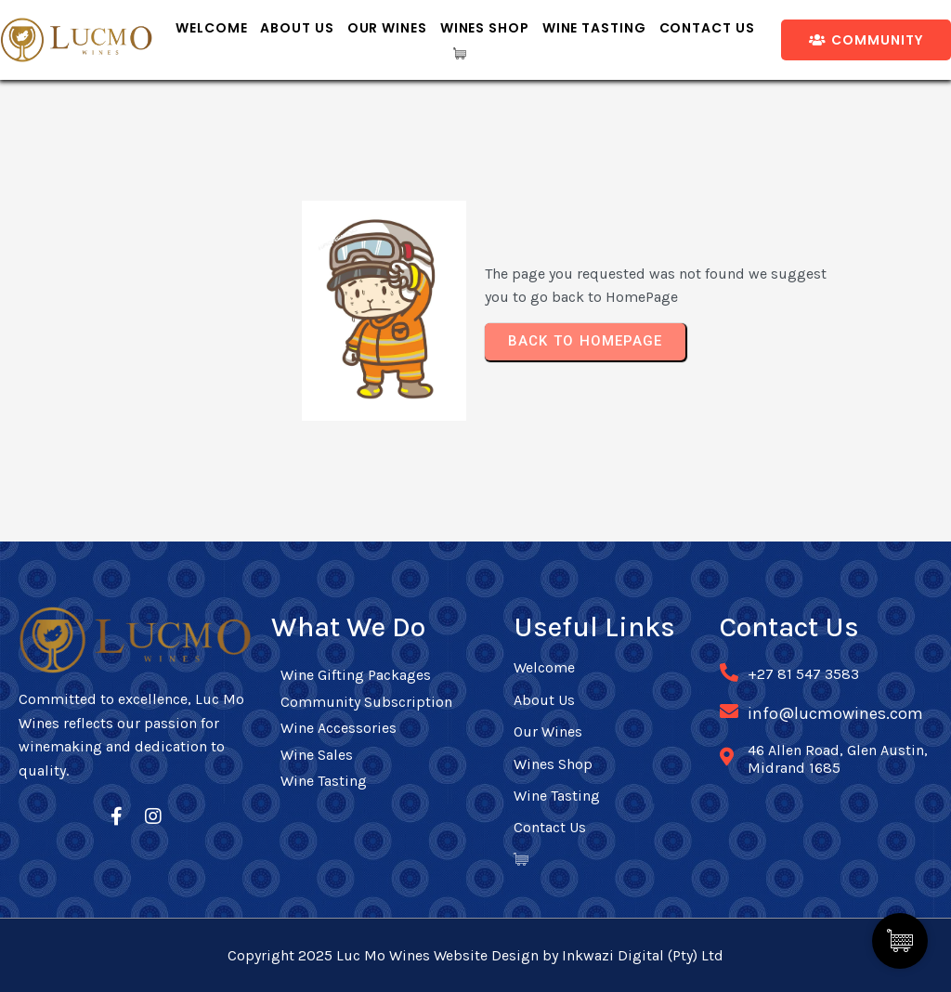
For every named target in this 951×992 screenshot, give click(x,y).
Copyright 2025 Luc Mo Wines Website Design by (395, 955)
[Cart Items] (465, 54)
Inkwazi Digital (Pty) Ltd (642, 955)
